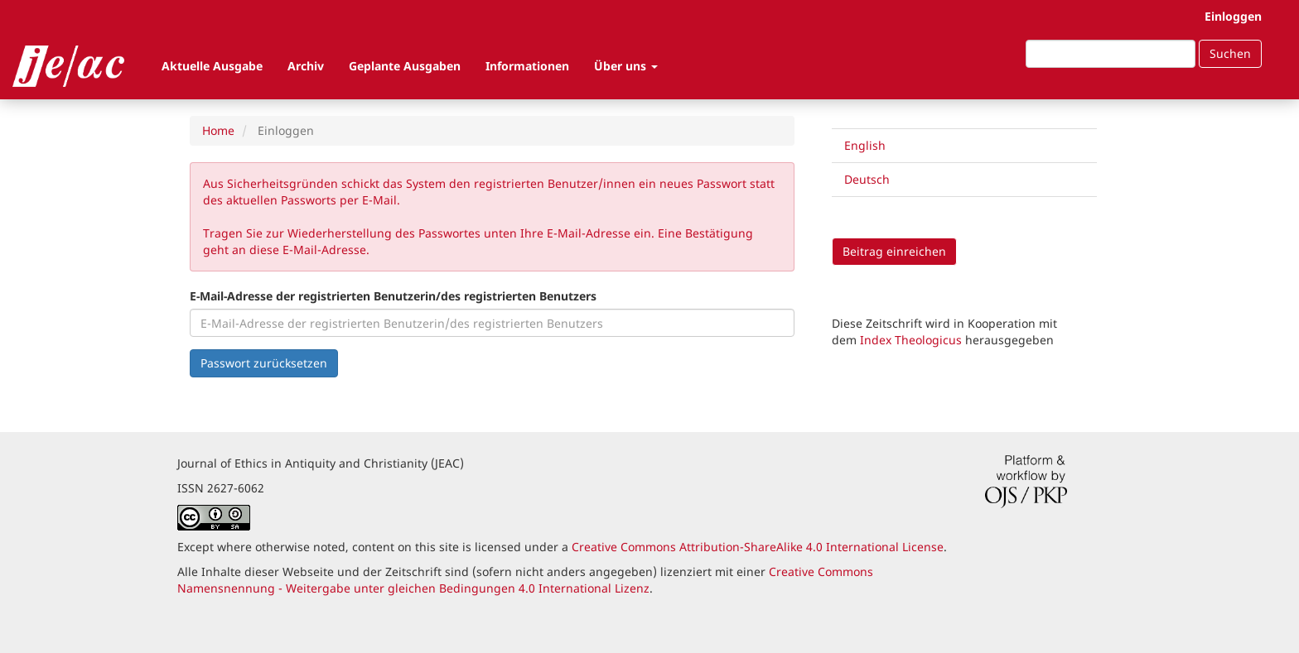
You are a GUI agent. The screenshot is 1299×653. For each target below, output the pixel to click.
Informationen (527, 66)
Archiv (305, 66)
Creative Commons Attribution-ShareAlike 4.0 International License (758, 547)
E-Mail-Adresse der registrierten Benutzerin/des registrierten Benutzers (393, 296)
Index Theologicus (912, 340)
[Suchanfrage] (1110, 54)
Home (218, 130)
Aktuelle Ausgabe (212, 66)
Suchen (1230, 53)
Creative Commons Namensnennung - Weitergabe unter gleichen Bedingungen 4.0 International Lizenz (525, 580)
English (865, 145)
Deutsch (867, 179)
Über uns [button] (626, 66)
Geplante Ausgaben (405, 66)
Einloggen (1233, 16)
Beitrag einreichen (894, 251)
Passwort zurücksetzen (263, 363)
